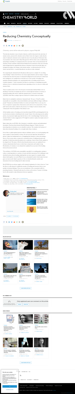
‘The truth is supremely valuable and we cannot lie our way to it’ (40, 277)
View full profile (10, 211)
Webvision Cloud (70, 392)
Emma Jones (7, 258)
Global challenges (49, 385)
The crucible (15, 216)
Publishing (60, 1)
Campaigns (31, 385)
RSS (29, 371)
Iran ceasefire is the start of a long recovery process (10, 276)
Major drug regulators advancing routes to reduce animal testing (25, 254)
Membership (69, 1)
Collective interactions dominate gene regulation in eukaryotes (42, 193)
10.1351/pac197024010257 (33, 182)
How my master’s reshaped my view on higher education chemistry (10, 351)
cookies (54, 390)
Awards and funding (40, 385)
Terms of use (23, 379)
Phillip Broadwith (22, 259)
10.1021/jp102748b (32, 181)
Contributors (24, 371)
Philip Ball (10, 40)
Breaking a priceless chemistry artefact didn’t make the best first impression (9, 328)
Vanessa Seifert (25, 332)
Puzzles (24, 26)
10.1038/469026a (23, 178)
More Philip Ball (31, 187)
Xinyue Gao (39, 331)
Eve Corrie (8, 257)
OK (9, 386)
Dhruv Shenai (8, 333)
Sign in (19, 304)
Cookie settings (9, 389)
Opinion (4, 32)
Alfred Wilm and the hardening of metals (39, 351)
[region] (10, 381)
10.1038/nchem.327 (28, 184)
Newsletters (10, 26)
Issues (19, 371)
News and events (23, 385)
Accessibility (29, 379)
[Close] (17, 371)
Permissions (36, 379)
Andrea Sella (39, 354)
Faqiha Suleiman (9, 355)
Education (64, 1)
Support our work (58, 385)
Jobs (14, 26)
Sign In (6, 13)
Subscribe (17, 13)
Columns (9, 216)
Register (11, 13)
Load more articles (26, 288)
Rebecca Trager (25, 355)
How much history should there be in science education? (24, 328)
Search (35, 13)
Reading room (19, 26)
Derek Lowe (39, 281)
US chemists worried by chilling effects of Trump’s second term (24, 351)
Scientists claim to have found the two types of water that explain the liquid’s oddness (42, 201)
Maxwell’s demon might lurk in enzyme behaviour (42, 207)
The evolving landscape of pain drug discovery (9, 253)
